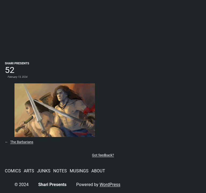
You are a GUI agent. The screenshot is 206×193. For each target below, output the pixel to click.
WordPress (110, 184)
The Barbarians (21, 142)
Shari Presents (17, 63)
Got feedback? (103, 155)
